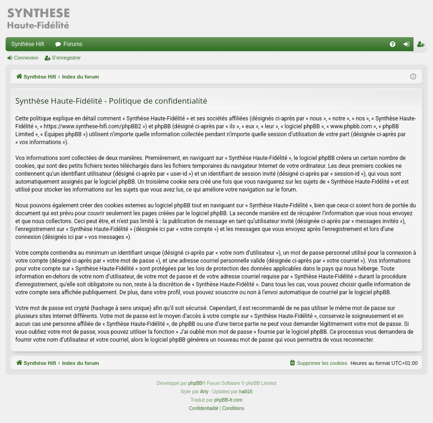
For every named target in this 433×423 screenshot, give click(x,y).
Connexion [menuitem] (408, 46)
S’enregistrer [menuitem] (422, 46)
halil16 (246, 391)
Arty (204, 391)
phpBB (195, 383)
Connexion (26, 57)
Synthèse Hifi (27, 44)
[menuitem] (393, 44)
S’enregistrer (66, 57)
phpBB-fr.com (228, 400)
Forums (73, 44)
